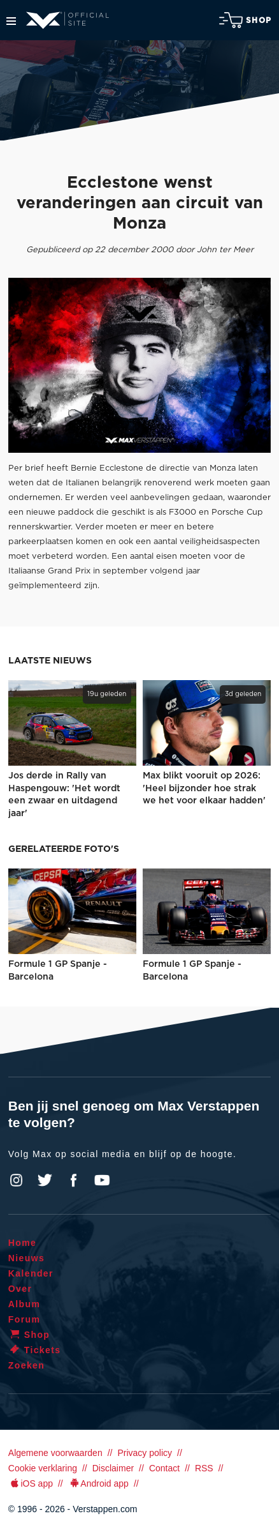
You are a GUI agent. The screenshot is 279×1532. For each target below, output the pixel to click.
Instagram (16, 1180)
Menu (11, 21)
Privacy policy (144, 1453)
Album (24, 1304)
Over (20, 1289)
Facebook (73, 1180)
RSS (204, 1468)
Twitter (45, 1180)
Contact (164, 1468)
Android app (98, 1483)
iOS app (30, 1483)
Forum (24, 1319)
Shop (245, 20)
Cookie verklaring (42, 1468)
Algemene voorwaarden (55, 1453)
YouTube (102, 1180)
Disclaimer (113, 1468)
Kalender (31, 1273)
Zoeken (26, 1365)
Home (22, 1243)
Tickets (34, 1350)
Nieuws (26, 1258)
